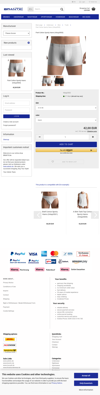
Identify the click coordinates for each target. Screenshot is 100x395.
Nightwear (32, 17)
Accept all (86, 376)
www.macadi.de (8, 365)
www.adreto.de (8, 166)
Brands (6, 17)
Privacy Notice (57, 383)
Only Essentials (86, 383)
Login (16, 116)
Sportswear (46, 17)
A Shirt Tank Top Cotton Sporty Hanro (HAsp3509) (82, 214)
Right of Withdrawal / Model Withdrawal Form (19, 303)
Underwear (19, 17)
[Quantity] (66, 137)
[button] (73, 2)
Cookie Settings (8, 311)
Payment (6, 307)
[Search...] (30, 9)
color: (38, 115)
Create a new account (10, 122)
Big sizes (86, 17)
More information (86, 390)
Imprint (5, 291)
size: (37, 103)
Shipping (6, 299)
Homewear (60, 17)
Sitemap (6, 139)
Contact (6, 295)
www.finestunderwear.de (11, 367)
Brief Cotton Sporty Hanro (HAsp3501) (50, 213)
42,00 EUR (16, 87)
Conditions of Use (9, 287)
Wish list (93, 2)
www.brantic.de (8, 363)
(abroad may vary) (77, 96)
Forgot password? (9, 125)
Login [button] (82, 2)
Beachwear (74, 17)
